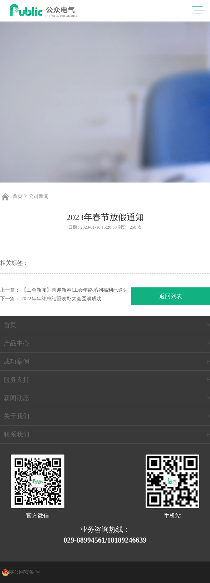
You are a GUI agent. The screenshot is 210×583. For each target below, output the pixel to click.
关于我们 (16, 416)
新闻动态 (16, 398)
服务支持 (16, 379)
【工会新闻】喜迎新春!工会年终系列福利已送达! (75, 290)
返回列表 (170, 296)
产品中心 (16, 343)
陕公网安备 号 (24, 572)
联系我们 (16, 434)
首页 (18, 196)
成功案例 (16, 361)
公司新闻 (39, 196)
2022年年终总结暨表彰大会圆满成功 (61, 298)
